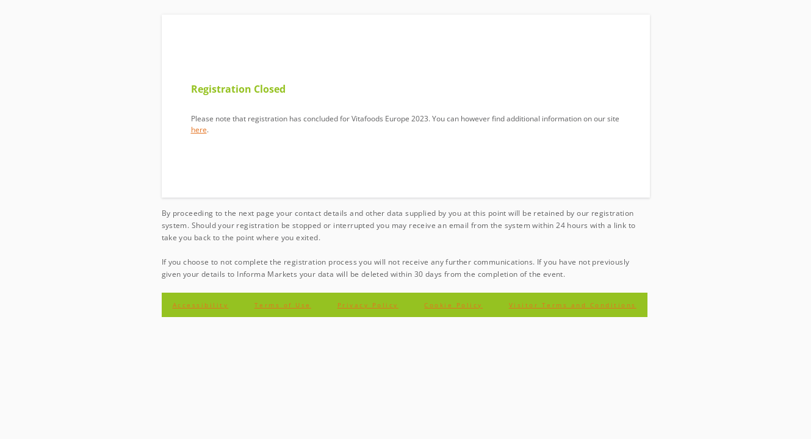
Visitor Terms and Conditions (572, 305)
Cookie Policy (453, 305)
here (199, 129)
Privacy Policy (367, 305)
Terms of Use (282, 305)
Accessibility (201, 305)
